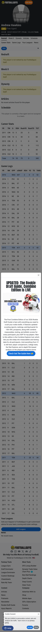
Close (36, 627)
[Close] (38, 614)
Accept (30, 627)
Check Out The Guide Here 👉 (21, 353)
